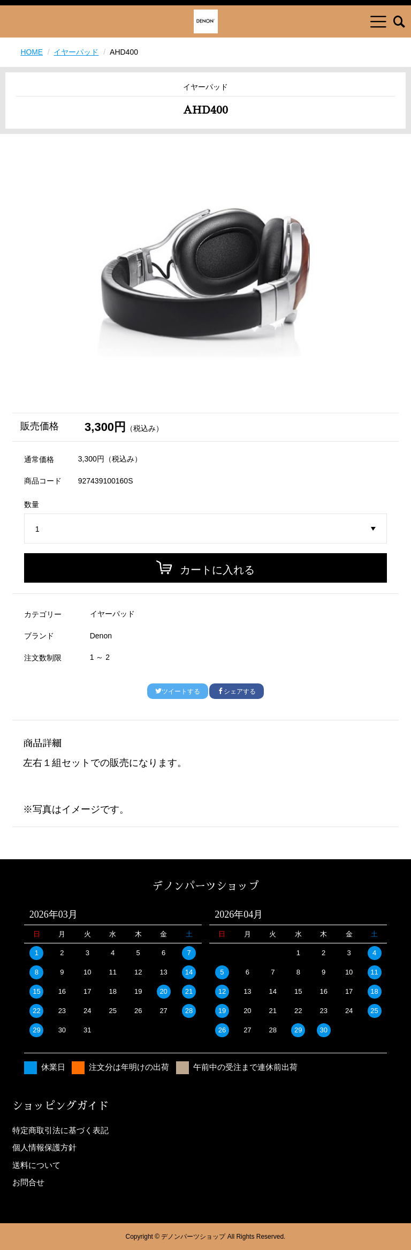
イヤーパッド (76, 52)
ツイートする (177, 691)
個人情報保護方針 (44, 1147)
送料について (36, 1165)
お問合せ (28, 1182)
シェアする (236, 691)
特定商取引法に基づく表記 (60, 1130)
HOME (31, 52)
